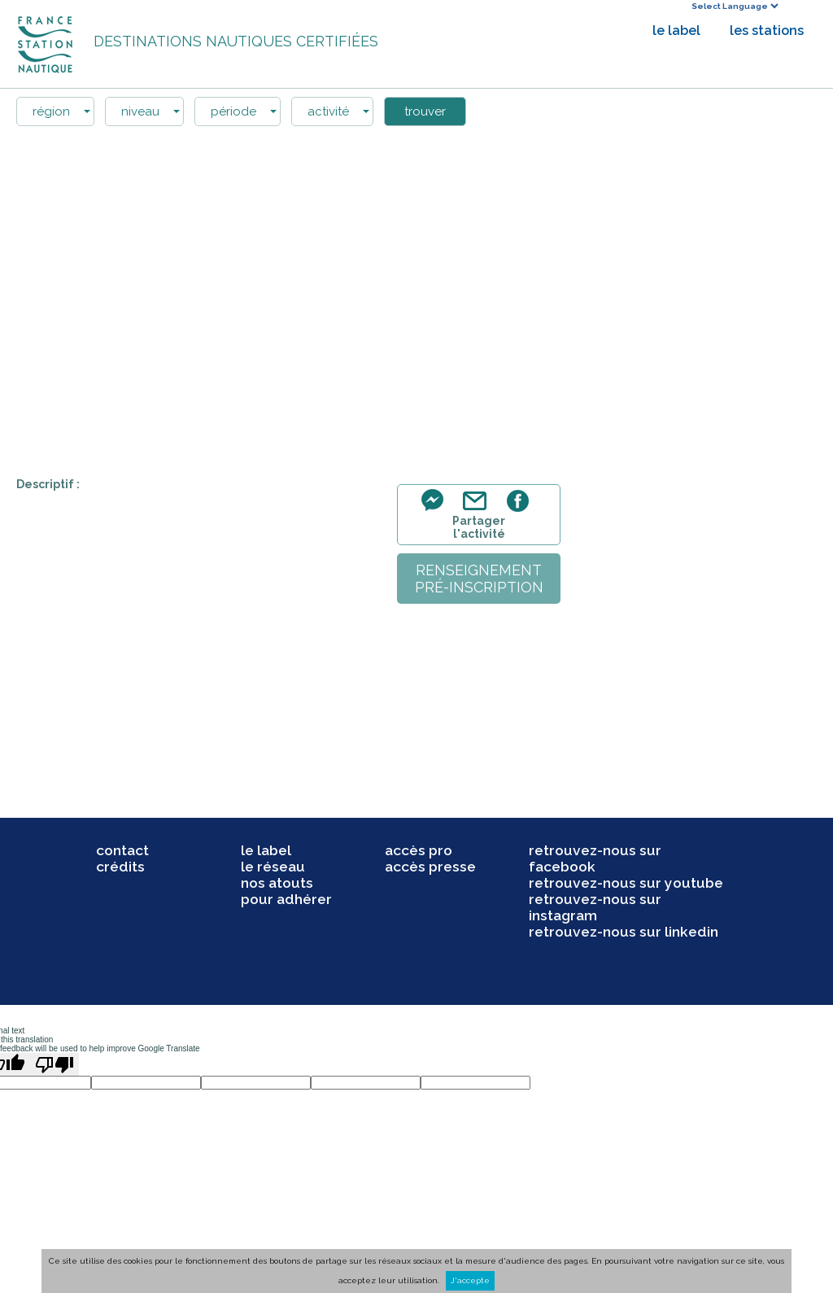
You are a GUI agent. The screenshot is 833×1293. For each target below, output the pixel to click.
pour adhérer (286, 899)
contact (122, 850)
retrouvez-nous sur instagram (595, 907)
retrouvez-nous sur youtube (626, 883)
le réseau (273, 866)
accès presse (430, 866)
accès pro (418, 850)
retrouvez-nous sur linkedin (623, 932)
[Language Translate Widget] (734, 6)
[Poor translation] (54, 1064)
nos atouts (277, 883)
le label (676, 30)
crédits (120, 866)
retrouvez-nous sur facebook (595, 858)
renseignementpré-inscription (479, 578)
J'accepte (470, 1280)
